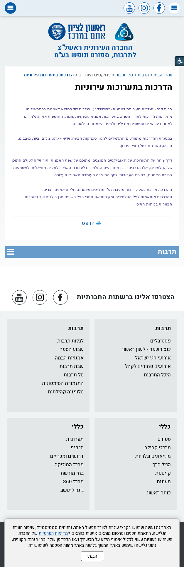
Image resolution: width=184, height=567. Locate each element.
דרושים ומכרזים (67, 456)
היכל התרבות (157, 374)
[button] (174, 8)
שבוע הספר (72, 349)
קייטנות (163, 473)
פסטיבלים (160, 341)
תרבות (143, 75)
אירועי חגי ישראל (153, 358)
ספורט (164, 439)
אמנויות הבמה (69, 358)
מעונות (164, 481)
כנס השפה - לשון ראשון (146, 349)
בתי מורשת (72, 473)
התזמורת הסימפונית (63, 383)
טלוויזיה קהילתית (66, 391)
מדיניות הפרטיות (53, 533)
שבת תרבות (72, 366)
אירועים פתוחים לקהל (148, 366)
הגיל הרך (162, 464)
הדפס (88, 223)
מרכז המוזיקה (69, 464)
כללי (165, 426)
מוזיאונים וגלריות (153, 456)
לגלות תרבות (70, 341)
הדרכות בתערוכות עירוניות (49, 75)
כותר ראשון (159, 492)
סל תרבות (124, 75)
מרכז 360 (73, 481)
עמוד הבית (162, 75)
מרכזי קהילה (157, 447)
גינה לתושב (72, 490)
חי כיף (77, 447)
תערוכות (75, 439)
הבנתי (92, 556)
